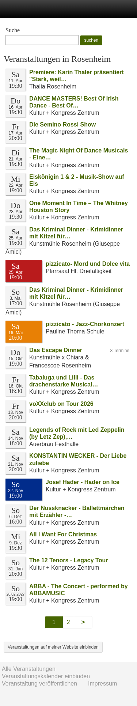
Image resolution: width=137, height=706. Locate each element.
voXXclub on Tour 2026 (61, 404)
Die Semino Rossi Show (62, 124)
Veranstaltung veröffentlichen (39, 683)
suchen (91, 40)
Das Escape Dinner (55, 350)
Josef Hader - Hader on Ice (82, 482)
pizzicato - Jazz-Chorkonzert (85, 324)
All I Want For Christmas (63, 534)
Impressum (102, 683)
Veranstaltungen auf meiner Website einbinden (53, 647)
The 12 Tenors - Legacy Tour (68, 560)
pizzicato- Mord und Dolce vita (88, 264)
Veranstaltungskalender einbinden (46, 676)
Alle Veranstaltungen (29, 669)
